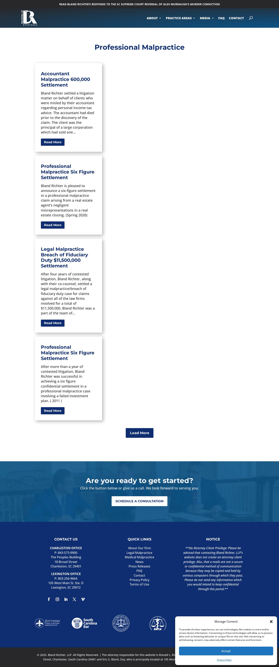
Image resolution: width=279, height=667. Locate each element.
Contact (139, 575)
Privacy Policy (224, 660)
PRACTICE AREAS (179, 18)
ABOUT (152, 18)
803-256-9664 (67, 578)
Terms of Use (139, 584)
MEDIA (205, 18)
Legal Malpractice (139, 553)
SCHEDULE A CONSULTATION (139, 501)
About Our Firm (139, 548)
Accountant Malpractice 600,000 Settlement (65, 79)
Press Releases (139, 566)
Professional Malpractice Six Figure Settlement (67, 171)
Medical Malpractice (139, 557)
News (139, 562)
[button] (271, 622)
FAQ (221, 18)
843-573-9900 (67, 553)
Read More (52, 142)
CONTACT (236, 18)
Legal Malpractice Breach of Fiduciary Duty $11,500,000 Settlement (64, 257)
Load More (139, 433)
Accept (226, 651)
